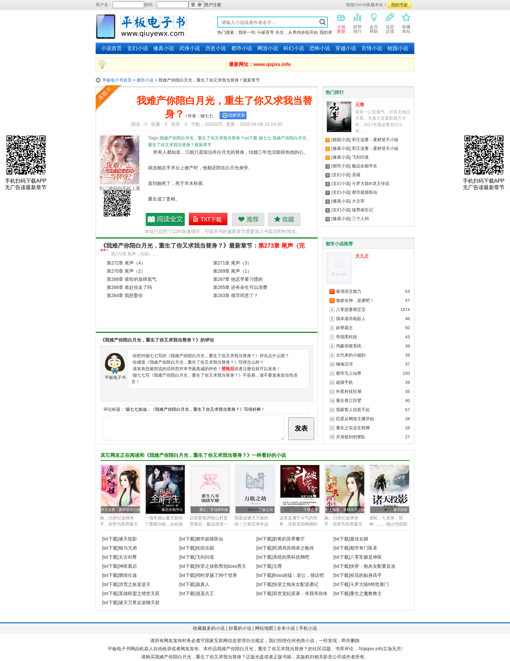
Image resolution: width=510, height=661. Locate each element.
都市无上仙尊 (348, 373)
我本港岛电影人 (351, 318)
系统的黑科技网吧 (291, 557)
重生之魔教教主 (366, 593)
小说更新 (341, 23)
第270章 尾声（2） (126, 271)
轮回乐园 (205, 548)
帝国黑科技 (346, 336)
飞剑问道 (360, 157)
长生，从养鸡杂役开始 (296, 32)
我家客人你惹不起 (353, 409)
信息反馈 (390, 23)
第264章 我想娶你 (125, 295)
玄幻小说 (137, 48)
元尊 (359, 104)
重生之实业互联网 (353, 427)
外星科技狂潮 (348, 391)
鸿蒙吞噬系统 (348, 345)
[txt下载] (110, 538)
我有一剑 (246, 32)
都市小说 (241, 48)
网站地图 (264, 628)
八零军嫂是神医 (366, 557)
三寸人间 (360, 218)
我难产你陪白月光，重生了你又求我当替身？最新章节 (165, 219)
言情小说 (371, 48)
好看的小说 (240, 628)
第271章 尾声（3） (232, 263)
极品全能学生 (364, 165)
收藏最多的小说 (209, 628)
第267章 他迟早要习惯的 (238, 279)
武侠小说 (189, 48)
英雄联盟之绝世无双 (139, 593)
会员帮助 (374, 23)
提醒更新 (236, 115)
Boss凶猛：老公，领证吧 (298, 575)
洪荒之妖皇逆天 (135, 584)
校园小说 (397, 48)
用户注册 (212, 4)
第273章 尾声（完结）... (133, 254)
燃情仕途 (128, 575)
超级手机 (344, 382)
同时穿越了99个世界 (216, 575)
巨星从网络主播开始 (355, 418)
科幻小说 (293, 48)
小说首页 (111, 48)
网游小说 (267, 48)
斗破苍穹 (265, 32)
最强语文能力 (348, 291)
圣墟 (356, 174)
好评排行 (357, 23)
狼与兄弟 (128, 548)
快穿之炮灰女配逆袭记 (295, 584)
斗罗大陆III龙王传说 (370, 183)
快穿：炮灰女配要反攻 (373, 566)
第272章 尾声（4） (126, 263)
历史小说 (215, 48)
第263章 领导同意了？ (235, 295)
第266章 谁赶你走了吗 (129, 287)
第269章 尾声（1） (232, 271)
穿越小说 (345, 48)
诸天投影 (400, 510)
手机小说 (308, 628)
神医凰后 (128, 566)
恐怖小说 (319, 48)
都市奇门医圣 (363, 548)
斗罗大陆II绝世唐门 (369, 584)
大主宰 (358, 201)
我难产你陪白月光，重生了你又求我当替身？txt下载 (208, 219)
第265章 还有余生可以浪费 (240, 287)
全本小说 (286, 628)
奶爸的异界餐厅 (289, 538)
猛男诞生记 (362, 209)
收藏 (284, 219)
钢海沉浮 (344, 364)
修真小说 (163, 48)
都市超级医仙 (364, 192)
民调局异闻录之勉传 (293, 548)
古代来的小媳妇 (351, 355)
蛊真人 (202, 584)
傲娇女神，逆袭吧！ (355, 300)
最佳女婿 (359, 538)
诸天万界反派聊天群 (139, 602)
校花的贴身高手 (366, 575)
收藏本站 (406, 23)
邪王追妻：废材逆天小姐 (375, 139)
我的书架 (399, 4)
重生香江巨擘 (348, 400)
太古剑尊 (128, 557)
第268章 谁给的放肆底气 (131, 279)
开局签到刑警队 (351, 436)
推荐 (248, 219)
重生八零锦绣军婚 (213, 510)
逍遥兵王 (205, 593)
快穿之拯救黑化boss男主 (221, 566)
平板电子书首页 (117, 80)
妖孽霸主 (344, 327)
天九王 (362, 256)
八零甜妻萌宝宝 (351, 309)
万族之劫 (266, 510)
